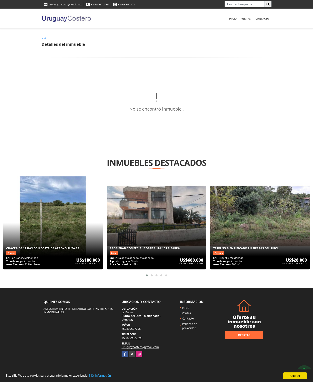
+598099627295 (100, 4)
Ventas (246, 18)
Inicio (233, 18)
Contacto (262, 18)
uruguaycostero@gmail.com (65, 4)
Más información (106, 376)
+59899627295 (126, 4)
